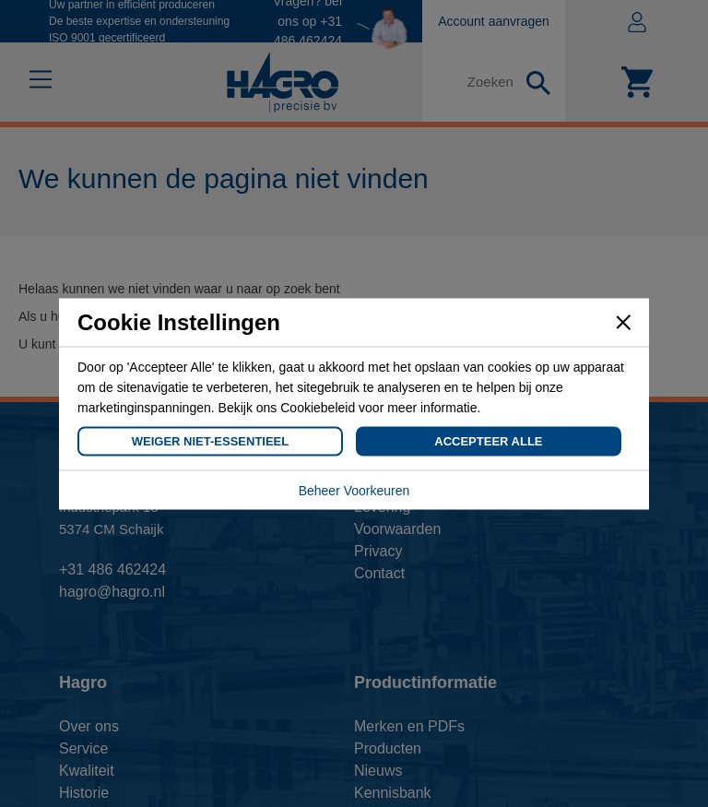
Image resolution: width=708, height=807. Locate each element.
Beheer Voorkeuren (354, 489)
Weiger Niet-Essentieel (210, 440)
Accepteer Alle (488, 440)
